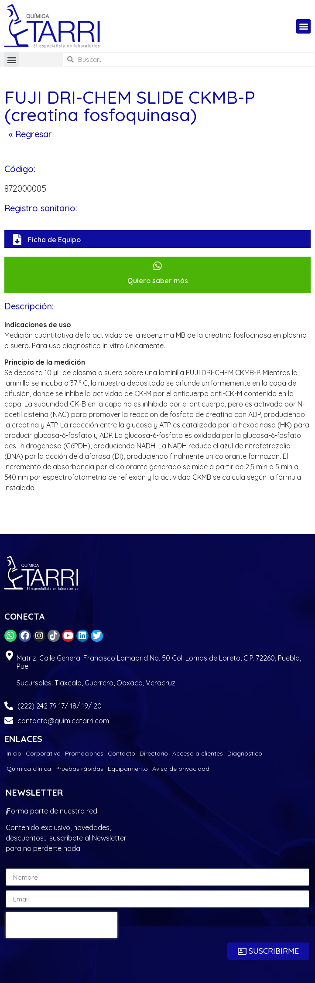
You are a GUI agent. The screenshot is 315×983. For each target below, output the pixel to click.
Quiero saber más (157, 280)
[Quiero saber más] (158, 266)
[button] (303, 26)
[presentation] (61, 925)
